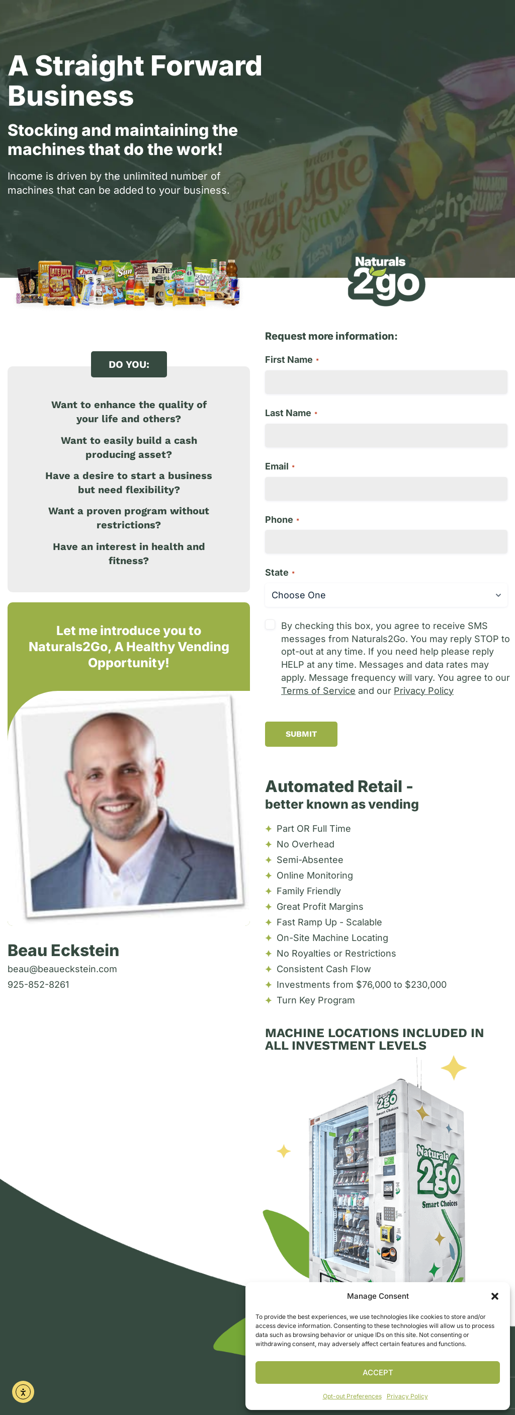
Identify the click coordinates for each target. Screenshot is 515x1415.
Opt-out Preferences (352, 1396)
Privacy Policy (407, 1396)
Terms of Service (318, 690)
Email (280, 466)
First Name (292, 359)
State (280, 572)
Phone (282, 519)
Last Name (291, 413)
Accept (378, 1372)
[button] (495, 1296)
